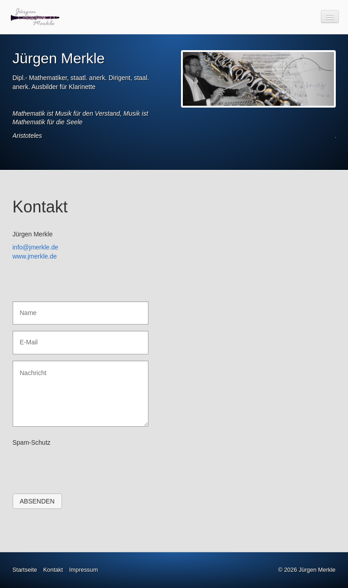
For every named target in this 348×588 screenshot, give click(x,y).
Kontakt (53, 569)
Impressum (83, 569)
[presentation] (81, 467)
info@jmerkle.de (35, 247)
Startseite (25, 569)
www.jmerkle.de (35, 256)
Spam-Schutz (32, 442)
